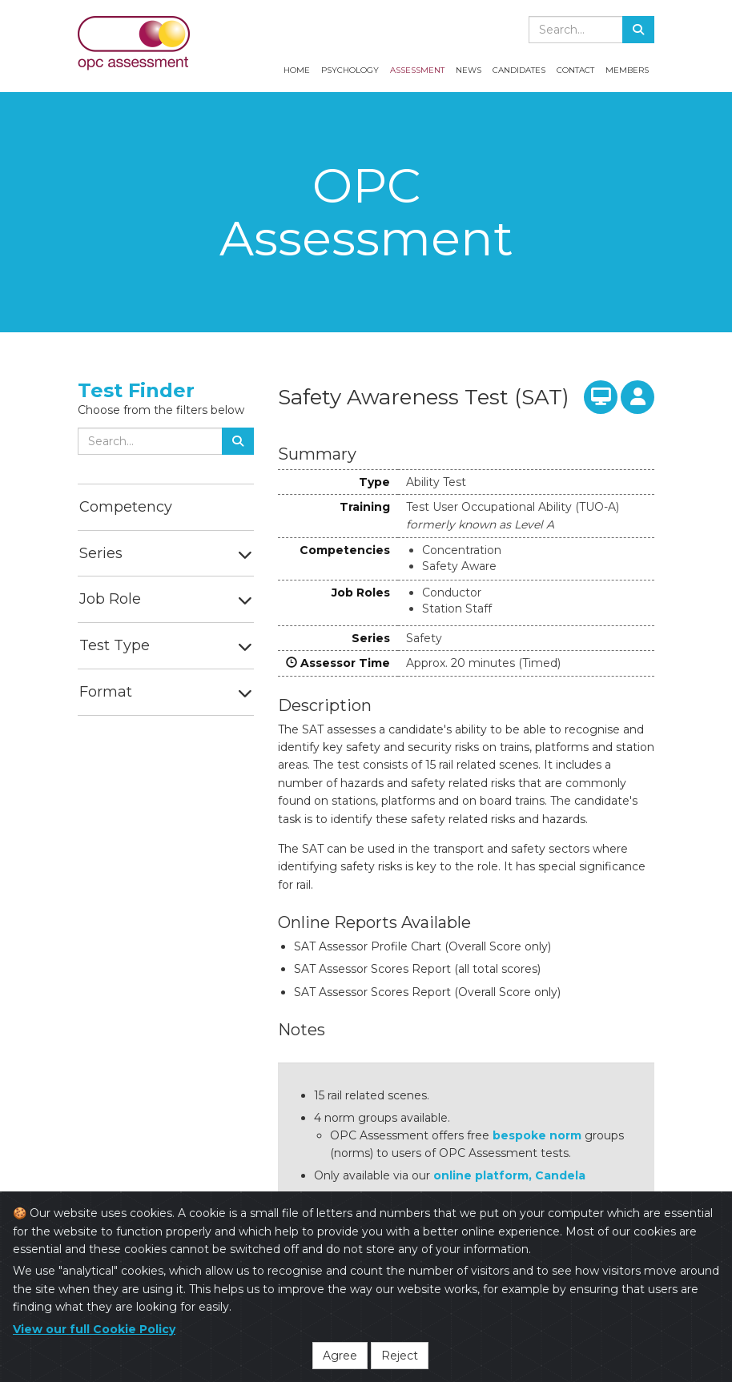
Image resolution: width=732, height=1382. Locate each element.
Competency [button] (125, 507)
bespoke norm (537, 1135)
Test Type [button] (114, 645)
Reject (399, 1359)
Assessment (417, 70)
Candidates (519, 70)
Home (297, 70)
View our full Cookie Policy (94, 1332)
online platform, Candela (509, 1175)
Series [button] (101, 553)
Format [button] (105, 692)
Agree (340, 1359)
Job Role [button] (110, 599)
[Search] (638, 29)
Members (627, 70)
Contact (575, 70)
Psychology (350, 70)
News (468, 70)
